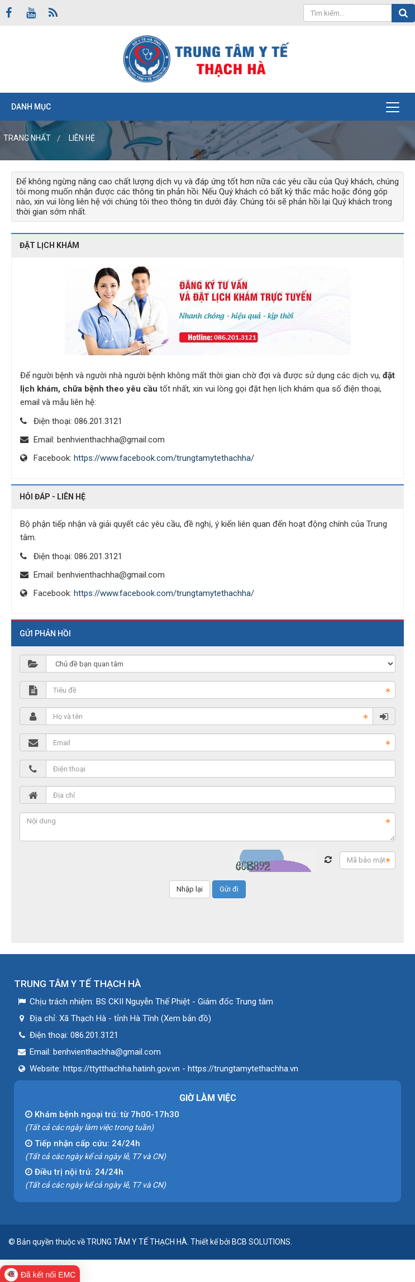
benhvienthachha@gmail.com (111, 440)
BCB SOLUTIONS (261, 1241)
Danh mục (31, 106)
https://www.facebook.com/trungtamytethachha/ (164, 458)
